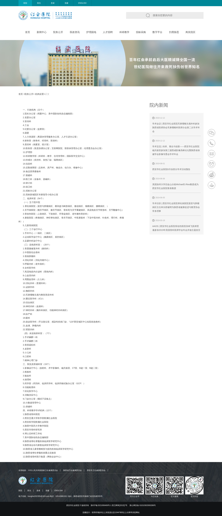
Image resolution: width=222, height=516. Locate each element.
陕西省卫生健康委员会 (72, 470)
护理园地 (91, 32)
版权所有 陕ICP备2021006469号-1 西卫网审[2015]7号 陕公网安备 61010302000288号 (119, 505)
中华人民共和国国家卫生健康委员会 (43, 470)
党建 (66, 3)
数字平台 (157, 32)
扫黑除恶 (174, 32)
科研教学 (124, 32)
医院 (25, 3)
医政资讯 (75, 32)
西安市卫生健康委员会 (96, 470)
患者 (53, 3)
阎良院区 (190, 32)
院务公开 (58, 32)
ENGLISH (82, 3)
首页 (27, 32)
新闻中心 (42, 32)
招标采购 (141, 32)
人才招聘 (108, 32)
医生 (39, 3)
